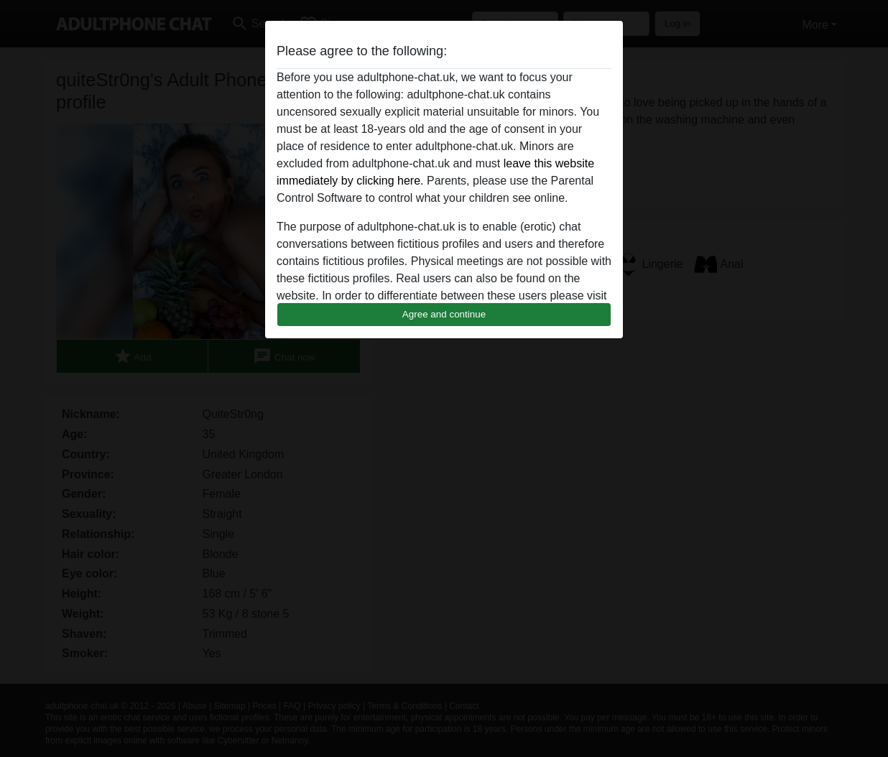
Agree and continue (444, 314)
